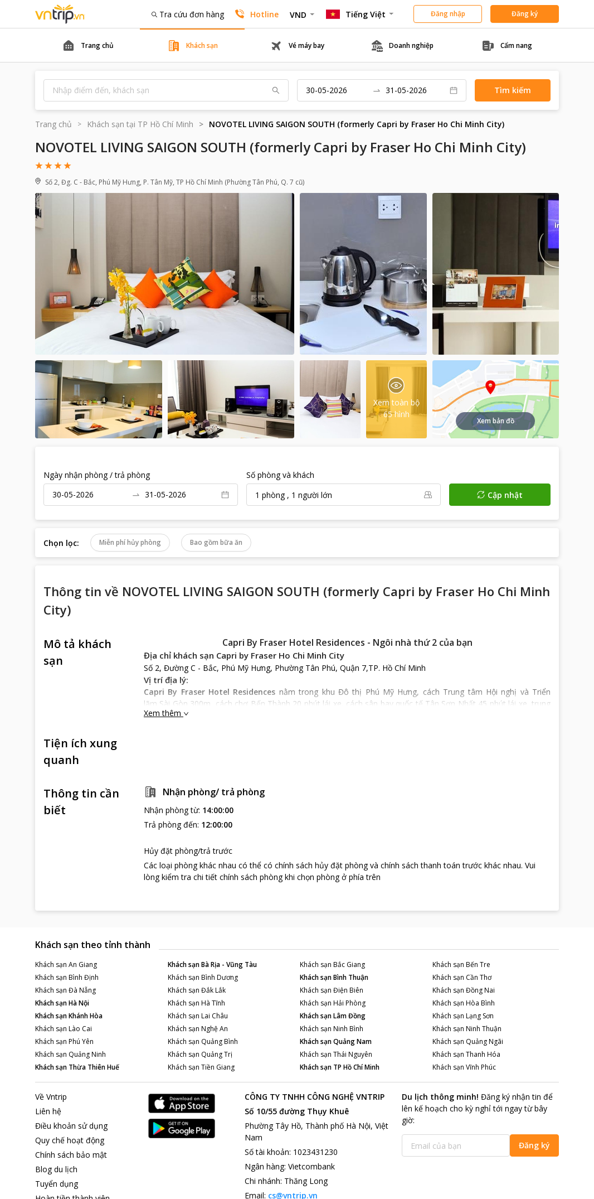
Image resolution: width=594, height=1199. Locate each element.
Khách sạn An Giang (66, 964)
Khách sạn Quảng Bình (203, 1041)
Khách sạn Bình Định (67, 977)
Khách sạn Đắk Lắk (197, 990)
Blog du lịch (56, 1169)
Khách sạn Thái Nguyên (336, 1054)
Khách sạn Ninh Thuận (467, 1028)
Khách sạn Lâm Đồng (333, 1016)
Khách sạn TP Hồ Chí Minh (339, 1067)
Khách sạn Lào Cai (63, 1028)
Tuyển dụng (56, 1183)
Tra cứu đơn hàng (188, 14)
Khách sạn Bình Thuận (334, 977)
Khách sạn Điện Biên (331, 990)
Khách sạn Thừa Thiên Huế (77, 1067)
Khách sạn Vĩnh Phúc (464, 1067)
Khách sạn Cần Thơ (461, 977)
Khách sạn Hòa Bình (463, 1003)
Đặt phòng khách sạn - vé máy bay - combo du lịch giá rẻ (60, 14)
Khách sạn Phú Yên (64, 1041)
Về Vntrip (51, 1096)
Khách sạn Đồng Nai (463, 990)
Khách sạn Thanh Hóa (466, 1054)
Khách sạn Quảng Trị (200, 1054)
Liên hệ (48, 1111)
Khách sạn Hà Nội (62, 1003)
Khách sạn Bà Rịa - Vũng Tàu (212, 964)
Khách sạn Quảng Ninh (70, 1054)
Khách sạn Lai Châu (198, 1016)
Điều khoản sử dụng (71, 1125)
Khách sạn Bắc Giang (332, 964)
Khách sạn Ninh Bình (331, 1028)
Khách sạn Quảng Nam (336, 1041)
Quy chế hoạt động (69, 1140)
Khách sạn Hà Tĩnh (196, 1003)
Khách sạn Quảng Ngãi (467, 1041)
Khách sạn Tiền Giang (201, 1067)
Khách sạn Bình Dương (203, 977)
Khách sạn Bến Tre (461, 964)
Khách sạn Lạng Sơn (463, 1016)
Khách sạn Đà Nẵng (65, 990)
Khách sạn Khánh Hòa (69, 1016)
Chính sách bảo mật (71, 1154)
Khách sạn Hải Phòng (333, 1003)
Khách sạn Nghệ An (198, 1028)
